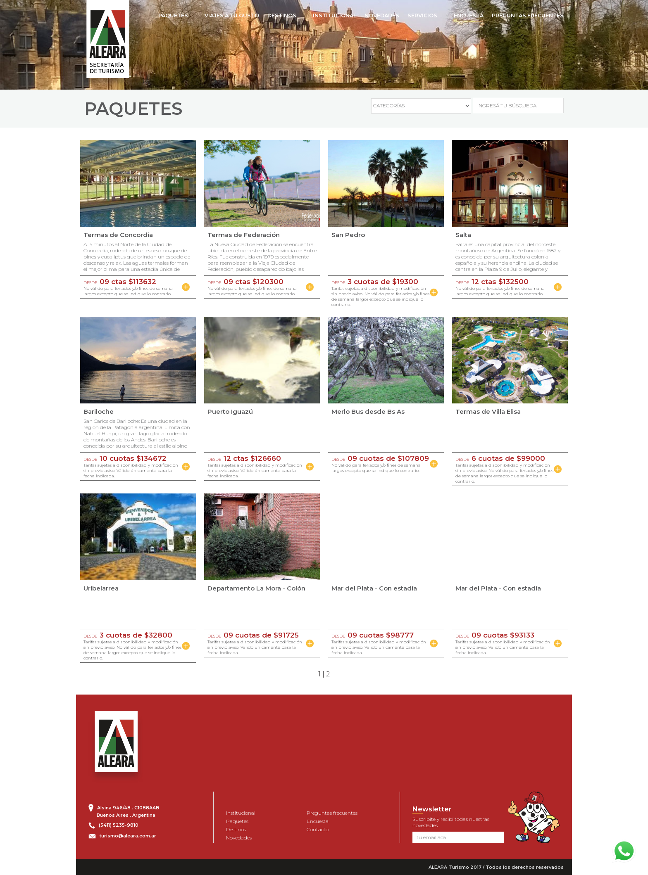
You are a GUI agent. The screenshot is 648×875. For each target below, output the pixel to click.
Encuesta (318, 821)
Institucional (240, 813)
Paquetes (237, 821)
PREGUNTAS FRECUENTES (528, 15)
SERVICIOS (422, 15)
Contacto (318, 829)
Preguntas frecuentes (332, 813)
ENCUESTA (469, 15)
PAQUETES (173, 15)
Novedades (239, 838)
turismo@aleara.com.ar (128, 836)
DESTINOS (281, 15)
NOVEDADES (381, 15)
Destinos (236, 829)
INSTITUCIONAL (334, 15)
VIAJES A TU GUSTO (232, 15)
